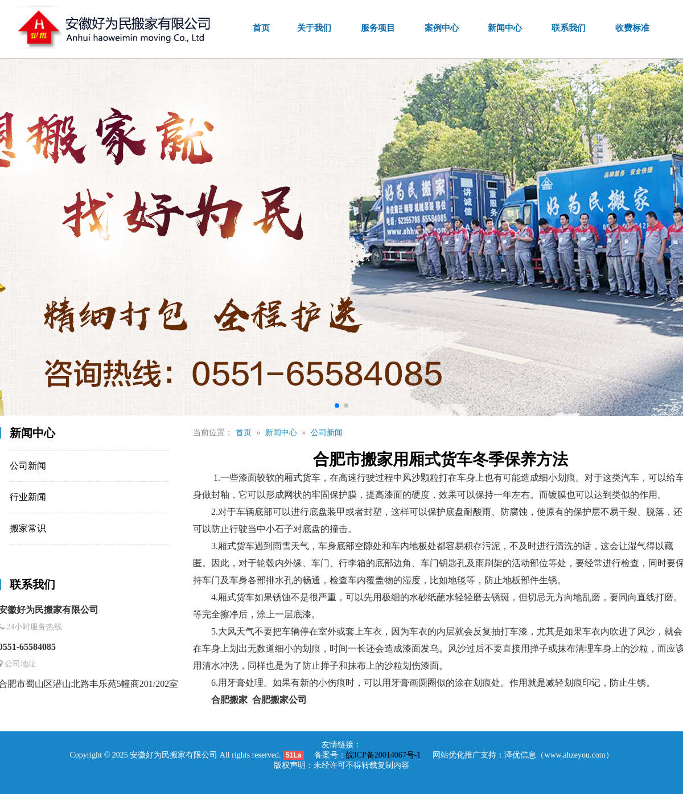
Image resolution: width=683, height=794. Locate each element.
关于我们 (319, 27)
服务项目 (382, 27)
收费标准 (633, 27)
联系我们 (570, 27)
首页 (266, 27)
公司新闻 (368, 432)
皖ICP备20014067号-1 (383, 755)
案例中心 (444, 27)
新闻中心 (507, 27)
